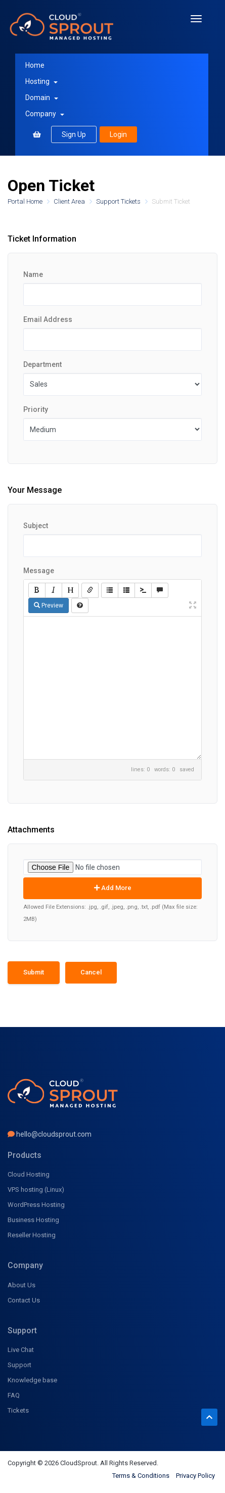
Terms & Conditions (140, 1475)
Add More (112, 888)
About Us (21, 1285)
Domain (41, 98)
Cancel (91, 972)
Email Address (47, 319)
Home (34, 65)
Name (33, 274)
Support (19, 1365)
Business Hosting (33, 1220)
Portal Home (26, 201)
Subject (35, 526)
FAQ (14, 1395)
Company (44, 114)
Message (38, 571)
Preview (48, 605)
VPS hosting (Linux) (36, 1189)
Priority (35, 409)
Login (118, 134)
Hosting (41, 81)
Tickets (18, 1410)
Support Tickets (119, 201)
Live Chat (21, 1350)
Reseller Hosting (32, 1235)
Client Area (70, 201)
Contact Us (24, 1300)
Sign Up (74, 134)
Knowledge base (32, 1380)
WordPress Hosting (36, 1204)
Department (42, 364)
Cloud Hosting (29, 1174)
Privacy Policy (195, 1475)
